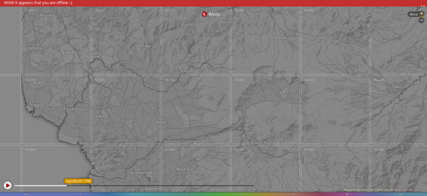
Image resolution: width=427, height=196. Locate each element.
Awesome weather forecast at (382, 189)
